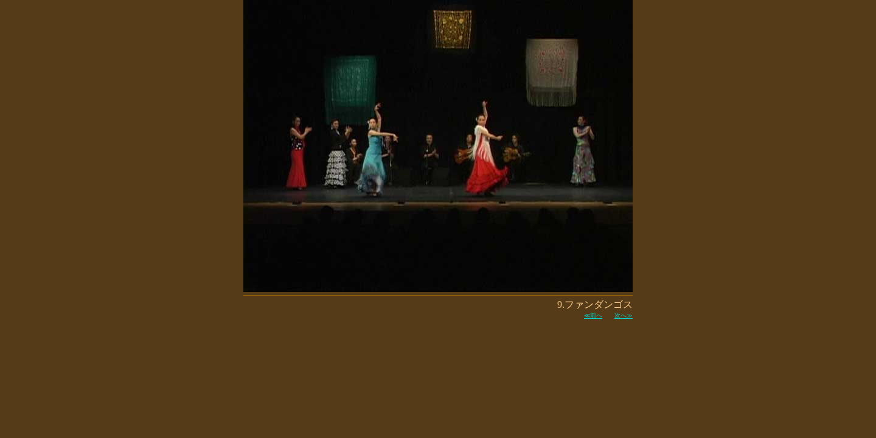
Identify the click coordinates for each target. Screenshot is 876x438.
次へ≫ (623, 315)
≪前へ (593, 315)
